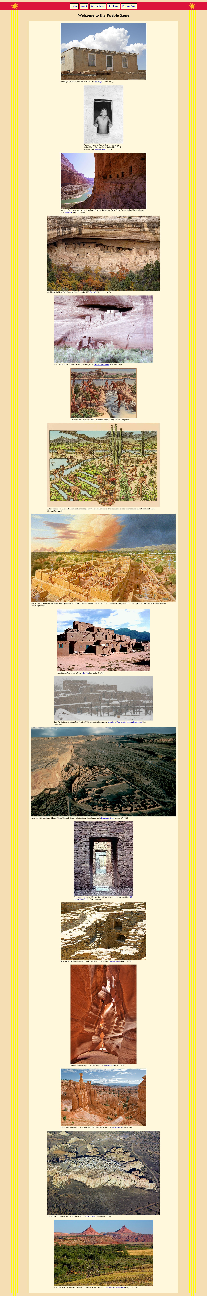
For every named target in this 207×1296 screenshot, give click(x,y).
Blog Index (113, 6)
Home (74, 6)
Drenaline (68, 212)
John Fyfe (85, 673)
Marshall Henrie (90, 1217)
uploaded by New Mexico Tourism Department (125, 722)
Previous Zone (128, 6)
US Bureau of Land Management (113, 1287)
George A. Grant (100, 149)
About (84, 6)
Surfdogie (98, 82)
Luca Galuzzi (109, 1065)
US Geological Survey (102, 365)
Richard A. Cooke (107, 818)
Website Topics (97, 6)
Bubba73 (93, 292)
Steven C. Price (114, 961)
